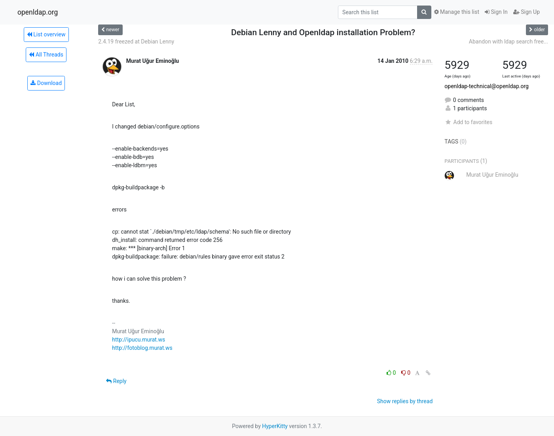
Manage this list (456, 12)
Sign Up (526, 12)
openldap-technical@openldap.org (486, 86)
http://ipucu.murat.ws (138, 339)
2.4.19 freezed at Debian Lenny (136, 41)
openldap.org (37, 12)
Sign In (496, 12)
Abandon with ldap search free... (508, 41)
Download (46, 83)
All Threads (46, 54)
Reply (116, 381)
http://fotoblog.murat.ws (142, 348)
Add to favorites (468, 122)
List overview (46, 34)
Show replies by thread (405, 401)
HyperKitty (275, 426)
